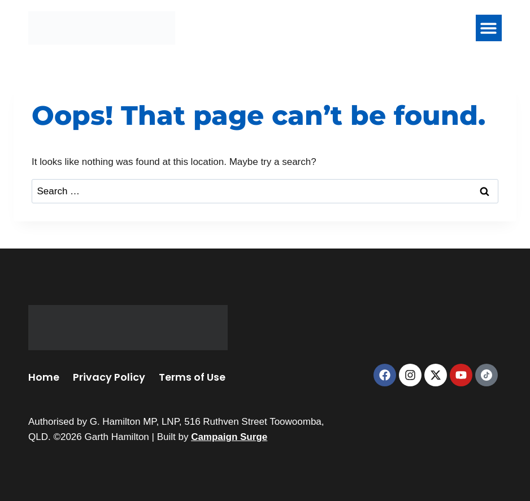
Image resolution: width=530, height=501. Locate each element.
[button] (489, 28)
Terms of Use (192, 377)
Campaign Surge (229, 437)
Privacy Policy (109, 377)
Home (43, 377)
